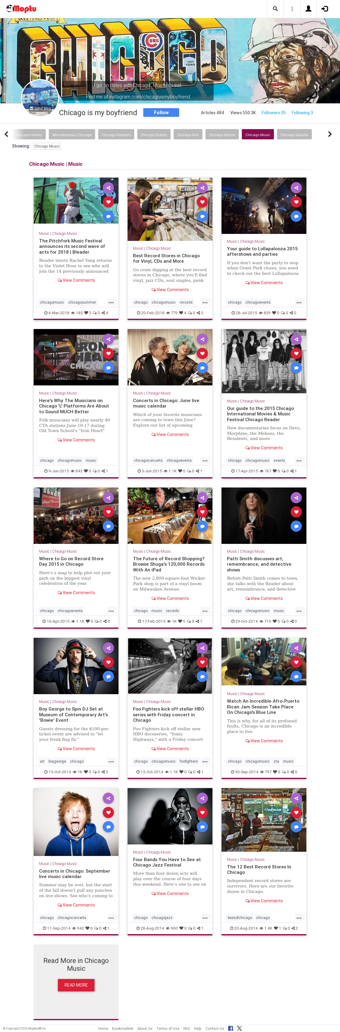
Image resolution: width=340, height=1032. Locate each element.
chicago (141, 302)
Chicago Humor (222, 134)
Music (44, 233)
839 (265, 312)
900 (172, 928)
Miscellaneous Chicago (72, 134)
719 (265, 621)
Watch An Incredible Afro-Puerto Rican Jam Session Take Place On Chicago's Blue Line (263, 706)
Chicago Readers (116, 134)
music (91, 460)
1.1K (170, 471)
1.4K (265, 928)
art (42, 761)
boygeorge (57, 761)
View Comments (76, 280)
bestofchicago (240, 917)
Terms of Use (167, 1028)
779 (172, 312)
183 (77, 312)
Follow (161, 112)
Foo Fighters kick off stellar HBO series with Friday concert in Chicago (168, 714)
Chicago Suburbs (294, 134)
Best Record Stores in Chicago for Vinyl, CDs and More (166, 258)
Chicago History (29, 134)
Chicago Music (257, 134)
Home (103, 1028)
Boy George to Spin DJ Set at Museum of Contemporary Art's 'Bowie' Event (73, 714)
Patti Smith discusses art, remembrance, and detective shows (259, 564)
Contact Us (214, 1028)
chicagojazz (162, 917)
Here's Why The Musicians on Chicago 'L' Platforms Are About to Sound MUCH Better (74, 406)
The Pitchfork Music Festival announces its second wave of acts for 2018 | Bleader (72, 246)
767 (265, 471)
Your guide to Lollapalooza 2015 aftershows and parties (262, 251)
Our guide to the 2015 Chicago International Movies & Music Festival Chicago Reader (260, 413)
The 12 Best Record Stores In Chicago (259, 869)
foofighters (189, 761)
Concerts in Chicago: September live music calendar (74, 873)
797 (266, 771)
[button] (275, 9)
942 (78, 928)
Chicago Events (154, 134)
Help (198, 1028)
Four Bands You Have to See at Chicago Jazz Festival (167, 862)
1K (172, 621)
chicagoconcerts (148, 460)
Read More (76, 985)
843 (76, 471)
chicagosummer (82, 302)
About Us (144, 1028)
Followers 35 (274, 112)
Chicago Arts (188, 134)
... (111, 301)
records (186, 302)
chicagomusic (52, 302)
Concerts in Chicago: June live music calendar (166, 403)
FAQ (186, 1028)
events (279, 460)
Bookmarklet (122, 1028)
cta (276, 761)
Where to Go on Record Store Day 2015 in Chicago (71, 561)
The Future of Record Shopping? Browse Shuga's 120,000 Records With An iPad (169, 564)
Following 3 (302, 112)
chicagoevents (258, 302)
